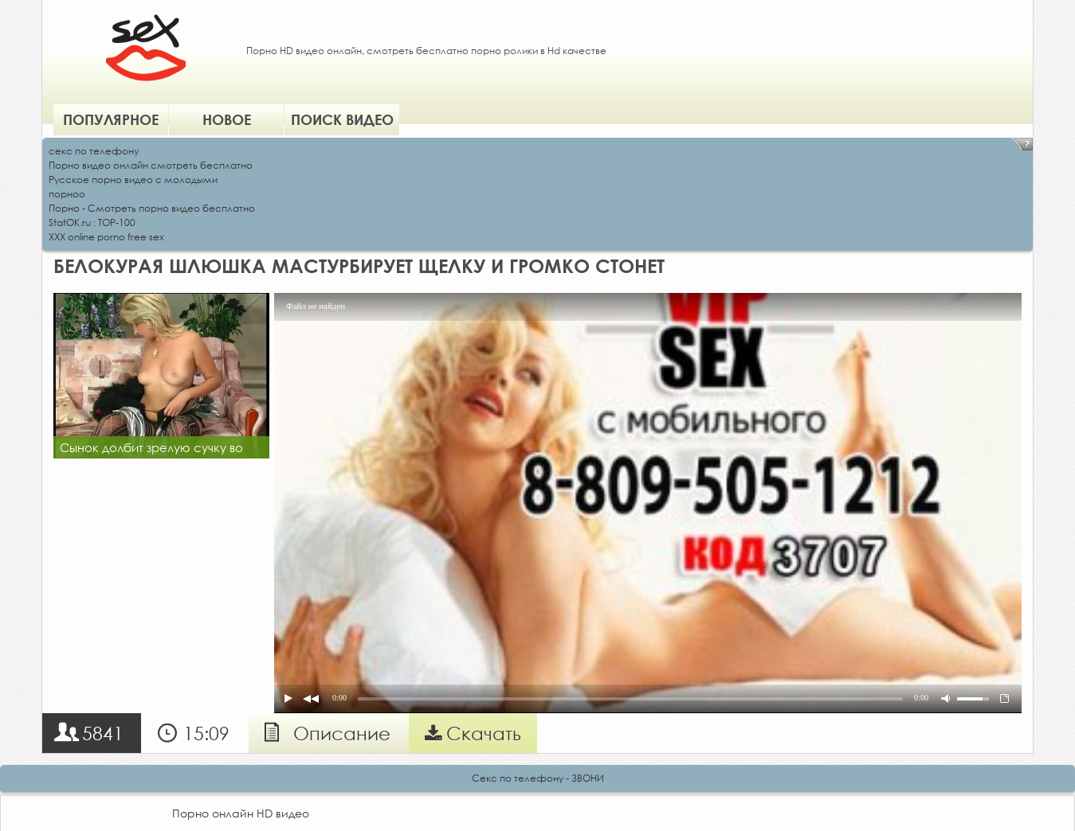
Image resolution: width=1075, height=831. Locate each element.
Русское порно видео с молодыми (133, 179)
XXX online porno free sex (106, 237)
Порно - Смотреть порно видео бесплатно (152, 208)
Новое (226, 119)
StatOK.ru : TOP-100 (92, 222)
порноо (67, 194)
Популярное (111, 119)
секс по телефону (94, 151)
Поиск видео (342, 119)
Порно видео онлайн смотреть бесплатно (151, 165)
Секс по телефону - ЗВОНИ (538, 778)
